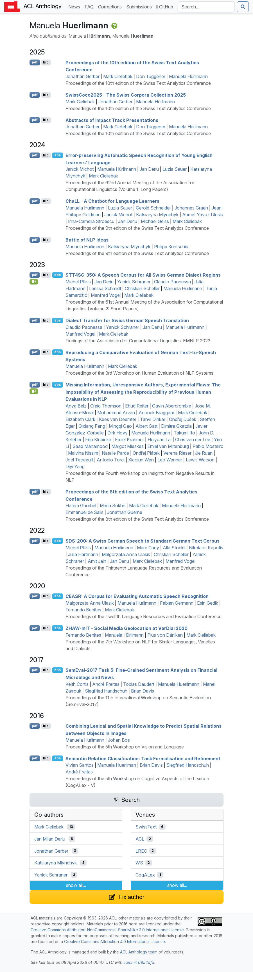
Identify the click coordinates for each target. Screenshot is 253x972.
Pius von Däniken (165, 635)
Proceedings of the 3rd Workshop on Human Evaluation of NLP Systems (139, 373)
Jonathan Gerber (82, 76)
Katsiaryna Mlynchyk (157, 214)
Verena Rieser (177, 453)
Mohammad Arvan (116, 412)
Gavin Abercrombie (171, 406)
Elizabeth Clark (80, 419)
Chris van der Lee (192, 439)
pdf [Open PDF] (35, 62)
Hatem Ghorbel (80, 505)
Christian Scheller (142, 288)
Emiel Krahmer (129, 439)
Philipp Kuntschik (171, 246)
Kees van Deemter (117, 419)
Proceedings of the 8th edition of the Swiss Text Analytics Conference (137, 519)
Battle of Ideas (87, 240)
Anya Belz (76, 406)
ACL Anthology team (138, 952)
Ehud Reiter (136, 406)
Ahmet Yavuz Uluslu (202, 214)
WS (139, 863)
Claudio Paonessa (172, 281)
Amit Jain (97, 561)
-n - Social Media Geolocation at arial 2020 (126, 628)
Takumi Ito (184, 433)
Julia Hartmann (83, 554)
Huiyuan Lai (159, 439)
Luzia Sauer (174, 169)
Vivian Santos (79, 765)
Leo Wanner (169, 460)
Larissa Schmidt (105, 288)
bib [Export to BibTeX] (46, 62)
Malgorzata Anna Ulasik (126, 554)
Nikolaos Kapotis (206, 547)
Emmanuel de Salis (84, 512)
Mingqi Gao (120, 426)
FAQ (90, 6)
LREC (141, 850)
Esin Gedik (207, 603)
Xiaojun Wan (141, 460)
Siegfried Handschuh (106, 691)
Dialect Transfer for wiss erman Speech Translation (127, 320)
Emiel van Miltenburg (168, 446)
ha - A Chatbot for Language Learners (112, 201)
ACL (139, 839)
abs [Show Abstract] (57, 155)
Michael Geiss (155, 221)
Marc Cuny (148, 547)
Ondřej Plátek (146, 453)
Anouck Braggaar (156, 412)
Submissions (140, 6)
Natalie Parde (115, 453)
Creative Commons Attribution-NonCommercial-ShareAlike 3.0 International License (107, 929)
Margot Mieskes (127, 446)
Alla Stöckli (174, 547)
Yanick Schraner (133, 281)
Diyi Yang (75, 466)
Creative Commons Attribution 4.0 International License (114, 941)
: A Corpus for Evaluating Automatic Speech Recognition (137, 596)
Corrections (111, 6)
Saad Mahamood (90, 446)
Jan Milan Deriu (49, 839)
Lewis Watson (200, 460)
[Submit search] (243, 6)
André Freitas (105, 684)
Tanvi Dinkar (152, 419)
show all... (76, 885)
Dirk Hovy (117, 433)
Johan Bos (119, 740)
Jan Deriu (149, 169)
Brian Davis (142, 691)
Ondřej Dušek (182, 419)
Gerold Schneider (153, 208)
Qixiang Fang (91, 426)
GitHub (164, 7)
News (75, 6)
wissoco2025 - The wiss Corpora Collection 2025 (125, 95)
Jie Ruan (204, 453)
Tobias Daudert (138, 684)
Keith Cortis (77, 684)
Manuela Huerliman (116, 765)
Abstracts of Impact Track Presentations (111, 120)
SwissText (146, 827)
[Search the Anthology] (206, 6)
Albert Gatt (146, 426)
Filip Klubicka (98, 439)
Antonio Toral (111, 460)
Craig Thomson (105, 406)
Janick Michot (79, 169)
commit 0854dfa (138, 962)
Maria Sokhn (112, 505)
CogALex (145, 875)
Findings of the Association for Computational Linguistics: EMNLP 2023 (138, 340)
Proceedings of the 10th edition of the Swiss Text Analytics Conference (138, 83)
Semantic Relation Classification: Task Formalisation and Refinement (142, 758)
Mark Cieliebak (117, 76)
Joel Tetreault (79, 460)
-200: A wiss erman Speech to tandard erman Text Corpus (142, 541)
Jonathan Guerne (124, 512)
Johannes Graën (191, 208)
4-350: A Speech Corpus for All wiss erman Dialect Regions (143, 275)
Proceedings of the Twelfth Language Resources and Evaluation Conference (143, 616)
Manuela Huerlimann (178, 684)
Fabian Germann (176, 603)
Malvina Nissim (83, 453)
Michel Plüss (78, 281)
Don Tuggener (150, 76)
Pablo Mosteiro (208, 446)
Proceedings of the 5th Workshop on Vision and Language (124, 747)
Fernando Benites (83, 610)
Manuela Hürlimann (188, 76)
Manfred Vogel (106, 295)
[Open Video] (34, 281)
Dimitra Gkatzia (176, 426)
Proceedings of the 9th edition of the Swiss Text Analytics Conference (137, 228)
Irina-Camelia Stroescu (91, 221)
